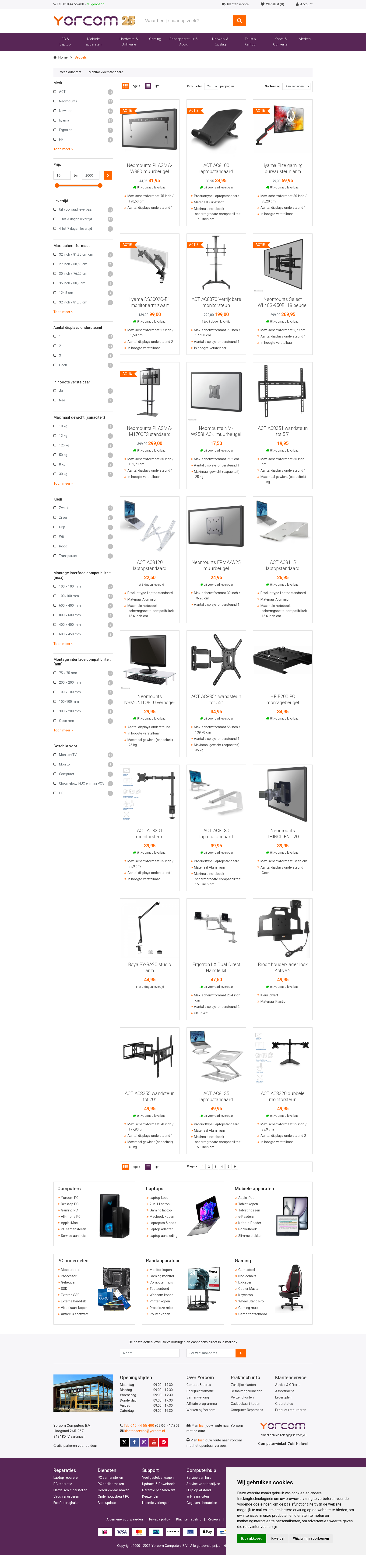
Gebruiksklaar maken (113, 1490)
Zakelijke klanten (243, 1385)
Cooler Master (249, 1289)
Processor (69, 1276)
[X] (124, 1442)
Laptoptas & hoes (163, 1223)
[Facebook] (134, 1442)
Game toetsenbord (252, 1314)
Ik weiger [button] (278, 1538)
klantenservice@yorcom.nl (144, 1431)
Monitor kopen (161, 1270)
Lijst (152, 86)
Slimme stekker (250, 1236)
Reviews (214, 1519)
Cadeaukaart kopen (245, 1404)
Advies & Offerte (287, 1385)
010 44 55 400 (69, 4)
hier (202, 1425)
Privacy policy (159, 1519)
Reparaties (64, 1470)
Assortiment (284, 1391)
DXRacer (244, 1282)
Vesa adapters (70, 72)
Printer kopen (160, 1301)
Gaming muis (248, 1308)
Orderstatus (284, 1404)
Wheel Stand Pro (251, 1301)
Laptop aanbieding (163, 1236)
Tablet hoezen (249, 1210)
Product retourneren (290, 1410)
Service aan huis (73, 1236)
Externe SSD (70, 1295)
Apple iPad (246, 1198)
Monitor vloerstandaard (106, 72)
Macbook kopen (162, 1217)
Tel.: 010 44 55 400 (139, 1425)
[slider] (57, 185)
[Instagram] (144, 1442)
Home (63, 57)
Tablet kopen (248, 1204)
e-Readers (246, 1217)
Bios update (107, 1503)
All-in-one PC (71, 1217)
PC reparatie (62, 1484)
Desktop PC (69, 1204)
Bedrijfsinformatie (200, 1391)
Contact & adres (199, 1385)
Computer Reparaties (247, 1410)
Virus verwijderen (66, 1497)
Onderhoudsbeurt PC (113, 1497)
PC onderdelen (72, 1260)
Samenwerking (198, 1397)
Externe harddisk (73, 1301)
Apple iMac (69, 1223)
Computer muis (161, 1282)
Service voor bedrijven (203, 1484)
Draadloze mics (161, 1308)
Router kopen (160, 1314)
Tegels (131, 86)
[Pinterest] (163, 1442)
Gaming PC (69, 1210)
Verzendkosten (242, 1397)
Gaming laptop (161, 1210)
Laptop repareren (66, 1478)
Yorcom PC (69, 1198)
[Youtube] (153, 1442)
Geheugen (68, 1282)
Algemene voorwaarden (124, 1519)
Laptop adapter (161, 1229)
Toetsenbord (159, 1289)
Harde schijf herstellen (70, 1490)
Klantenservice (290, 1377)
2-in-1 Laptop (160, 1204)
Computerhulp (201, 1470)
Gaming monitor (162, 1276)
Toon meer (63, 149)
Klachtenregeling (188, 1519)
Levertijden (283, 1397)
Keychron (245, 1295)
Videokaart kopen (74, 1308)
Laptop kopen (160, 1198)
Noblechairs (247, 1276)
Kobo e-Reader (249, 1223)
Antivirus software (75, 1314)
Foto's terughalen (66, 1503)
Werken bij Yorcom (201, 1410)
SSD (64, 1289)
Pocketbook (247, 1229)
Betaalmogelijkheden (246, 1391)
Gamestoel (246, 1270)
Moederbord (70, 1270)
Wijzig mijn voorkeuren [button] (311, 1538)
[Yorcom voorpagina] (94, 20)
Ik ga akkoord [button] (251, 1538)
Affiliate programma (202, 1404)
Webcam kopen (161, 1295)
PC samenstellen (73, 1229)
